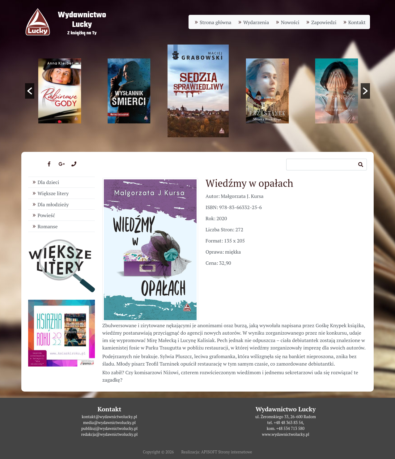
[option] (198, 91)
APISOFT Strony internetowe (226, 452)
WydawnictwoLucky (82, 20)
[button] (29, 91)
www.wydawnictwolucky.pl (285, 434)
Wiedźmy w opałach (249, 183)
